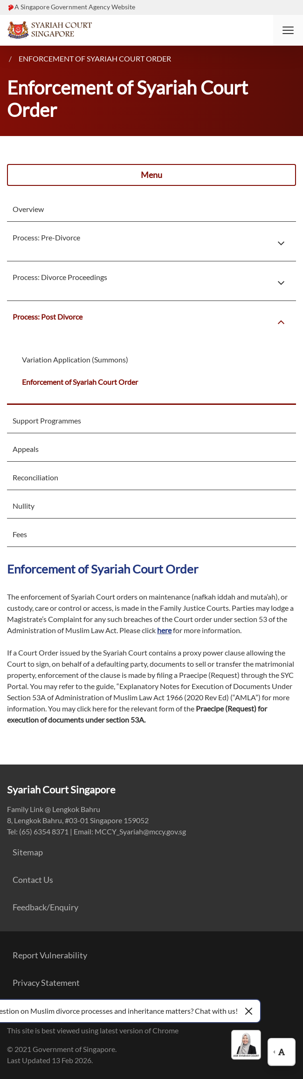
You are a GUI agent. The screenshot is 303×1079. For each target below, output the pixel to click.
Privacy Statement (46, 982)
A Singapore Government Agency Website (74, 7)
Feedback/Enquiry (45, 907)
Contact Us (33, 879)
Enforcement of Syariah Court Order (95, 58)
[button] (288, 30)
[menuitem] (134, 209)
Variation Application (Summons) (75, 359)
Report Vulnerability (50, 955)
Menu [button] (151, 175)
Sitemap (28, 852)
